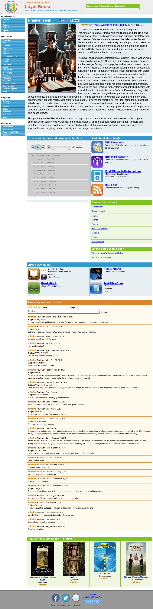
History (6, 59)
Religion (6, 81)
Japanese (7, 112)
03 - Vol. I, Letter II (39, 162)
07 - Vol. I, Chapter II (40, 177)
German (6, 106)
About (70, 605)
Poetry (5, 75)
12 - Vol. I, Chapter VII (40, 196)
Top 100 (6, 20)
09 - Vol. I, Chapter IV (40, 185)
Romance (7, 78)
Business (7, 135)
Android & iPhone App (92, 597)
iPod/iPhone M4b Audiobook (123, 171)
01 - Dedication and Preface (42, 155)
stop (49, 147)
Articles (92, 594)
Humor (6, 62)
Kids (5, 22)
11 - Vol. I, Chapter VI (40, 192)
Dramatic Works (97, 242)
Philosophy (7, 72)
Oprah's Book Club (11, 132)
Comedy (6, 46)
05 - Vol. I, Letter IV (39, 170)
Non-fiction (7, 70)
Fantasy (94, 224)
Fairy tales (7, 48)
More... (6, 91)
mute (73, 147)
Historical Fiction (10, 56)
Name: (44, 307)
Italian (5, 109)
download (56, 155)
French (6, 104)
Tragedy (94, 215)
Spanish (6, 114)
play (38, 147)
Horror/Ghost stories (99, 229)
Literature (95, 233)
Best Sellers (8, 127)
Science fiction (97, 207)
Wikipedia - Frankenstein (101, 257)
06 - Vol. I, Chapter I (39, 174)
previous (33, 147)
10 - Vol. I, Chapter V (40, 188)
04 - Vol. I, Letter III (39, 166)
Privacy (77, 605)
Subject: (73, 307)
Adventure (7, 40)
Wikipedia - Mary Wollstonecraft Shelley (107, 253)
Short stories (8, 86)
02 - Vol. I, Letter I (39, 159)
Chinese (6, 101)
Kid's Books (8, 129)
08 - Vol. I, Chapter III (40, 181)
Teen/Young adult (98, 211)
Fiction (94, 237)
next (43, 147)
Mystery (6, 31)
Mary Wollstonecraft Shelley (110, 24)
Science (94, 220)
